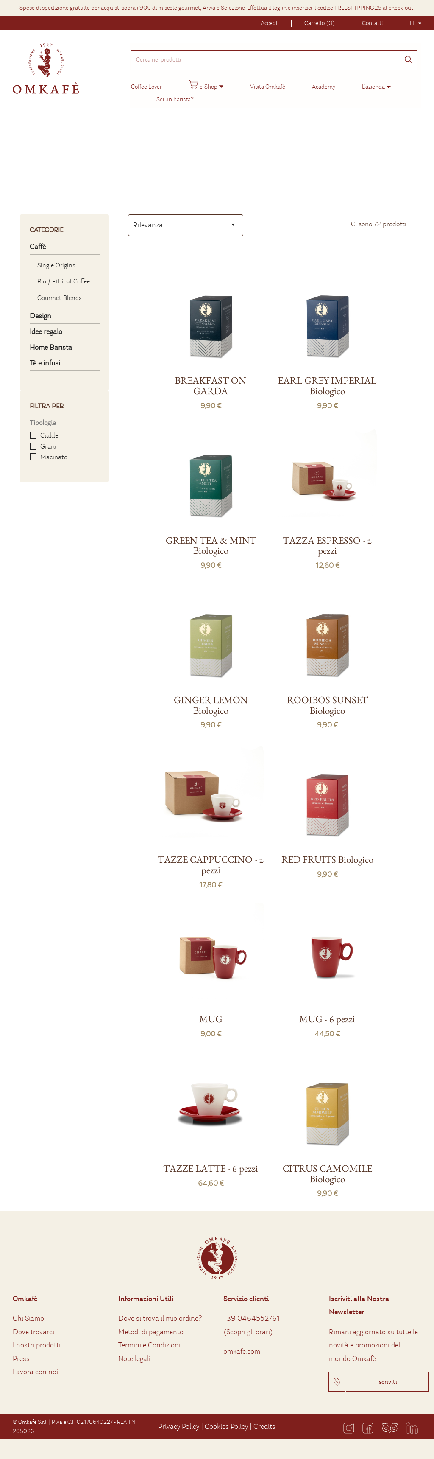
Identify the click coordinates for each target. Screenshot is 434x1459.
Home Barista (51, 341)
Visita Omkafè (266, 82)
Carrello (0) (319, 23)
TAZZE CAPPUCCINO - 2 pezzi (211, 859)
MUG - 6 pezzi (327, 1013)
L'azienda (372, 82)
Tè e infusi (45, 357)
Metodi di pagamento (151, 1326)
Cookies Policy (226, 1421)
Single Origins (56, 260)
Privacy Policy (178, 1421)
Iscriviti (387, 1376)
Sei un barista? (174, 94)
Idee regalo (46, 326)
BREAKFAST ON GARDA (210, 380)
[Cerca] (409, 56)
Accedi (269, 23)
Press (21, 1353)
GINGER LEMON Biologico (211, 699)
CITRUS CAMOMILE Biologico (327, 1168)
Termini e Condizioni (149, 1339)
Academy (322, 82)
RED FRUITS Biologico (327, 853)
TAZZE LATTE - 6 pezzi (210, 1162)
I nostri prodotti (37, 1339)
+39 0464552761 (251, 1312)
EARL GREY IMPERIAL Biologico (327, 380)
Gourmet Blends (59, 292)
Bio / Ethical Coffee (63, 276)
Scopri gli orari (248, 1326)
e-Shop (202, 80)
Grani (48, 441)
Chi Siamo (28, 1312)
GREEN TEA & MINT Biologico (211, 540)
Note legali (134, 1353)
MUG (211, 1013)
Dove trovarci (33, 1326)
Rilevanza (185, 219)
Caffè (38, 241)
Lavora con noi (35, 1366)
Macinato (53, 451)
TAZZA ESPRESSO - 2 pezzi (327, 540)
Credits (264, 1421)
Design (40, 310)
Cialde (49, 430)
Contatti (372, 23)
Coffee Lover (145, 82)
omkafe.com (241, 1345)
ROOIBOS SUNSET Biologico (327, 699)
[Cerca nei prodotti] (274, 55)
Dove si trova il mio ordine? (160, 1312)
